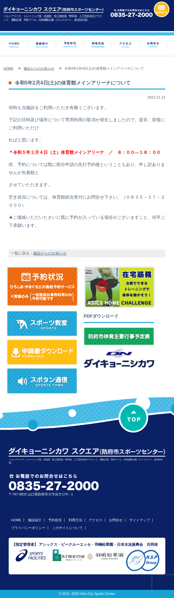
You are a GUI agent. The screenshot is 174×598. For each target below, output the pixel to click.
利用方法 (75, 520)
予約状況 (55, 520)
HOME (8, 68)
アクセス (95, 520)
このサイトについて (67, 528)
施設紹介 (35, 520)
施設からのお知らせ (39, 68)
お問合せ (116, 520)
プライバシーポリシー (28, 528)
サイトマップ (139, 520)
